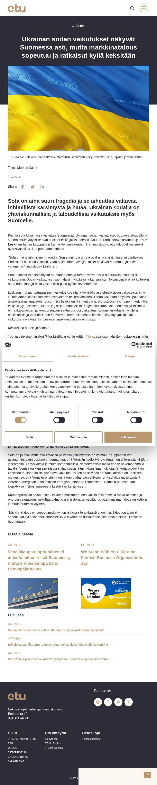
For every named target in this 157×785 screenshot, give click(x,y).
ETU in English (53, 743)
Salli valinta (78, 437)
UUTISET (13, 747)
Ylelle (90, 336)
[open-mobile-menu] (143, 8)
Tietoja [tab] (130, 356)
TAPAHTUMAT (16, 761)
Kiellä (29, 437)
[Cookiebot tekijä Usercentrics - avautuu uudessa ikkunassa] (134, 345)
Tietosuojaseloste (91, 739)
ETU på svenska (54, 747)
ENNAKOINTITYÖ (18, 756)
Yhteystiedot (51, 739)
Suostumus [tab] (27, 356)
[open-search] (132, 8)
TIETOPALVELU (17, 752)
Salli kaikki (128, 437)
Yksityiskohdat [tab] (78, 356)
